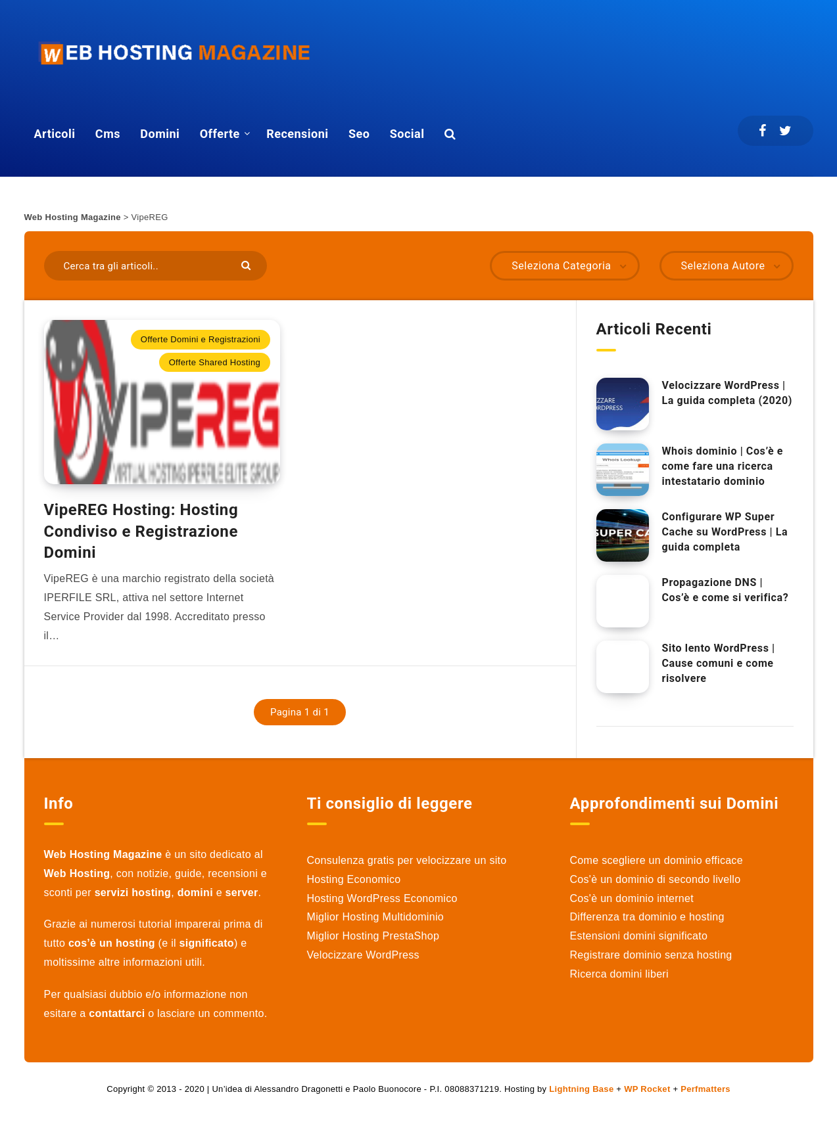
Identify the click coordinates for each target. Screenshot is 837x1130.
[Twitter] (785, 131)
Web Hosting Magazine (72, 217)
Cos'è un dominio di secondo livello (655, 879)
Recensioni (297, 134)
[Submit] (247, 264)
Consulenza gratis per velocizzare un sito (407, 860)
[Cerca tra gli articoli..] (156, 266)
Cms (107, 134)
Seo (359, 134)
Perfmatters (705, 1089)
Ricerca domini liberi (619, 974)
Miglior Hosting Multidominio (375, 916)
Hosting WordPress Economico (382, 898)
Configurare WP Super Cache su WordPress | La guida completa (725, 531)
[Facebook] (762, 131)
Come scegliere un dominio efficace (656, 860)
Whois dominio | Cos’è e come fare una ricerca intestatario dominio (723, 466)
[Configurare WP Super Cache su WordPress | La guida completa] (622, 535)
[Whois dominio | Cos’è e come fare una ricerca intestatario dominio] (622, 469)
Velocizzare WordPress (363, 954)
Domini (159, 134)
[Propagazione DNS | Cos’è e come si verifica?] (622, 601)
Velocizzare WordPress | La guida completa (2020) (727, 393)
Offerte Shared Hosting (214, 362)
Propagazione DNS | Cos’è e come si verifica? (725, 590)
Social (407, 134)
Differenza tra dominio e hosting (647, 916)
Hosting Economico (354, 879)
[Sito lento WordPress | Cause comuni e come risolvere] (622, 667)
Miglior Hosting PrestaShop (373, 935)
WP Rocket (647, 1089)
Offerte (220, 134)
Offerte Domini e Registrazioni (200, 339)
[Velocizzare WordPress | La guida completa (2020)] (622, 404)
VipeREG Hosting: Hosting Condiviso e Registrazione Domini (141, 531)
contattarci (117, 1013)
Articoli (55, 134)
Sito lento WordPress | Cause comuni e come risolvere (718, 663)
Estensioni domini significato (639, 935)
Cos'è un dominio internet (632, 898)
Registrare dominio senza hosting (651, 954)
